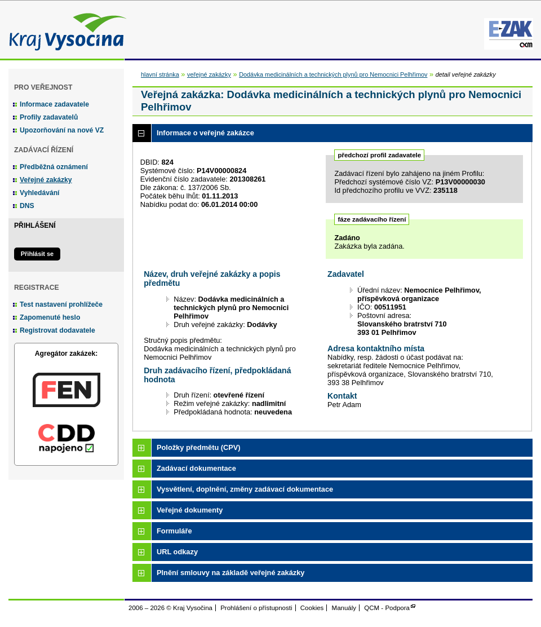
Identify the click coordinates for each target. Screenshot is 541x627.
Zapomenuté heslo (50, 317)
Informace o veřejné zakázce (205, 133)
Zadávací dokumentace (196, 468)
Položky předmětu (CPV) (199, 447)
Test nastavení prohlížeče (61, 304)
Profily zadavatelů (49, 117)
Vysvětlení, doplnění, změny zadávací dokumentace (245, 489)
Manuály (344, 607)
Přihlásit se (37, 253)
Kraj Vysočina (65, 30)
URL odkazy (177, 551)
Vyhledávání (40, 193)
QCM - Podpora (387, 607)
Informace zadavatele (54, 104)
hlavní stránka (160, 74)
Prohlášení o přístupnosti (256, 607)
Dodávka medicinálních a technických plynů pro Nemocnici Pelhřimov (333, 74)
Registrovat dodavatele (57, 330)
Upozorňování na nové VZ (62, 130)
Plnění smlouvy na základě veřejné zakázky (230, 572)
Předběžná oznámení (54, 167)
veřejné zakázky (209, 74)
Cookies (312, 607)
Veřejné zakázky (46, 180)
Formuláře (174, 531)
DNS (27, 206)
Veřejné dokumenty (190, 510)
